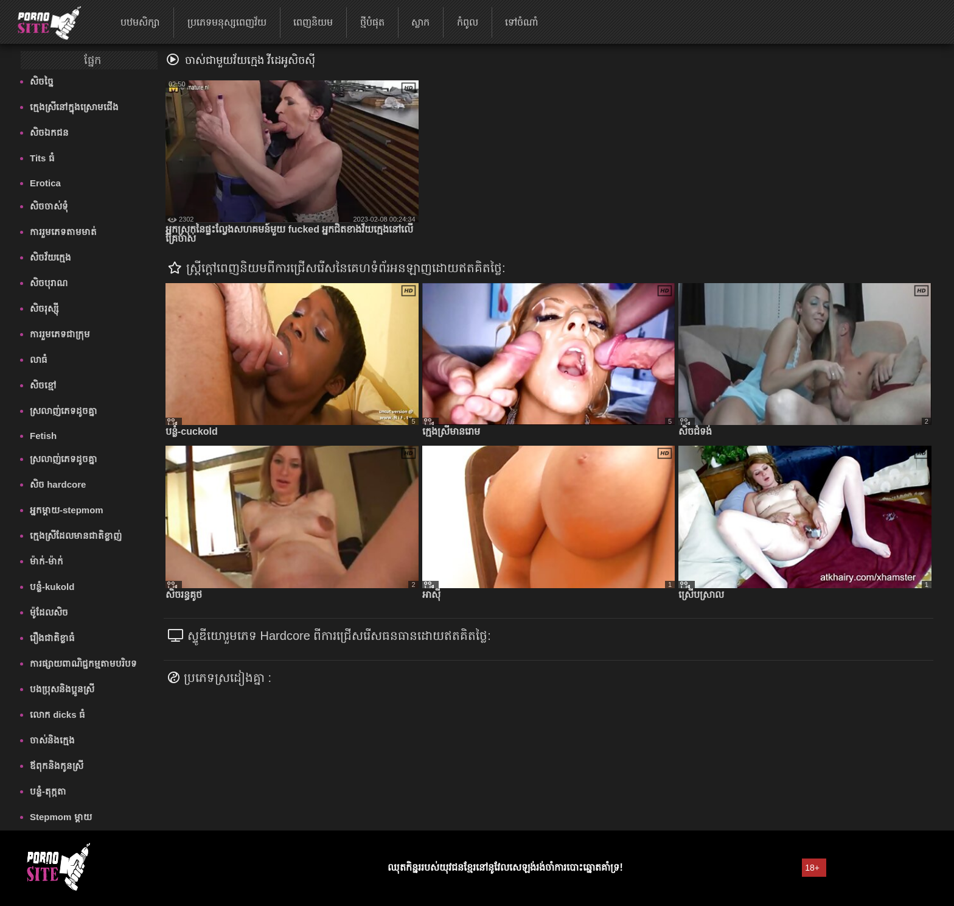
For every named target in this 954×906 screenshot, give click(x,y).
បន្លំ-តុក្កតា (48, 791)
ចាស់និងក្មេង (52, 740)
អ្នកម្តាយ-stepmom (66, 510)
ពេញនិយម (313, 22)
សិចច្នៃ (42, 81)
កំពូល (467, 22)
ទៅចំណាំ (521, 22)
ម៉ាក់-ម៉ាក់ (46, 561)
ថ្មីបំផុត (372, 22)
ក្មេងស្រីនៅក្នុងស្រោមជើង (74, 107)
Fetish (43, 435)
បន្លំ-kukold (52, 586)
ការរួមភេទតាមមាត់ (63, 231)
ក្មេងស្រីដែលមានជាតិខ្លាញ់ (76, 535)
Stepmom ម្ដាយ (61, 817)
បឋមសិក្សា (140, 22)
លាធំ (38, 359)
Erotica (45, 183)
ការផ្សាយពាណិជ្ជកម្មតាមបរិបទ (83, 663)
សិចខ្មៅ (43, 385)
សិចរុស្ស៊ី (44, 308)
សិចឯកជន (49, 132)
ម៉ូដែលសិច (49, 612)
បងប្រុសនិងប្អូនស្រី (62, 689)
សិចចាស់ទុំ (49, 206)
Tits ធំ (42, 158)
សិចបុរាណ (49, 283)
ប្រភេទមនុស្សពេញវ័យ (226, 22)
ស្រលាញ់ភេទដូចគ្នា (63, 411)
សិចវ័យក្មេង (50, 257)
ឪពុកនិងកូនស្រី (56, 765)
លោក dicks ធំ (57, 714)
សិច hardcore (58, 484)
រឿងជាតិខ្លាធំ (52, 638)
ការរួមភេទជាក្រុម (60, 334)
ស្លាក (420, 22)
